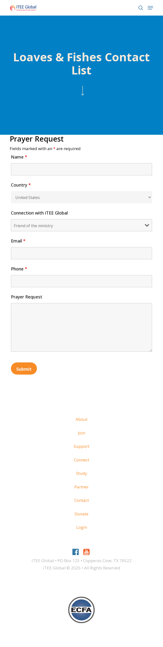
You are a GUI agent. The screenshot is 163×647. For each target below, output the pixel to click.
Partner (81, 487)
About (81, 419)
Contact (81, 500)
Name (19, 157)
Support (81, 446)
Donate (81, 514)
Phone (19, 269)
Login (81, 527)
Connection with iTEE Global (39, 213)
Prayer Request (26, 297)
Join (81, 433)
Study (81, 473)
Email (18, 241)
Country (21, 185)
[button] (150, 7)
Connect (81, 460)
